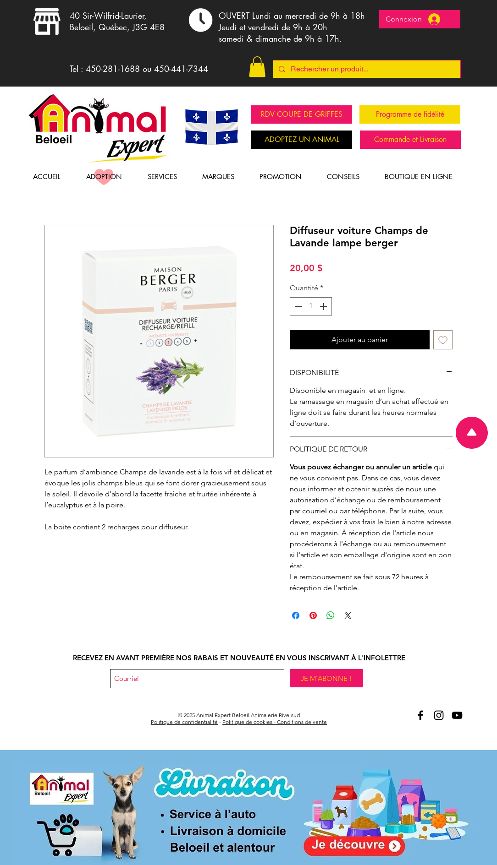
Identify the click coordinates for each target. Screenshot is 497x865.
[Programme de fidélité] (409, 114)
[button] (257, 66)
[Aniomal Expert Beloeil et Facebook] (420, 715)
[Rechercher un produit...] (366, 69)
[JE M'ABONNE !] (326, 678)
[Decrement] (297, 306)
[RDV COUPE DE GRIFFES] (301, 114)
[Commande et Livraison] (410, 140)
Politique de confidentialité (184, 721)
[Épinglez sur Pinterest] (313, 615)
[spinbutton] (311, 306)
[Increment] (324, 306)
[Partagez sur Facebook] (295, 615)
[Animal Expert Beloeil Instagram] (438, 715)
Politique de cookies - (249, 721)
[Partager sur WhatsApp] (330, 615)
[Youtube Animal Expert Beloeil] (457, 715)
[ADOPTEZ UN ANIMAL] (301, 140)
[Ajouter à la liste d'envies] (443, 339)
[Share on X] (347, 615)
